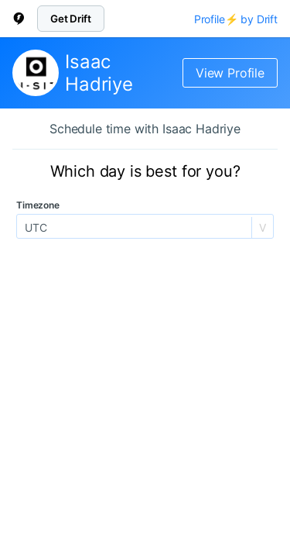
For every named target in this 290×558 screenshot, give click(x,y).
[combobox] (26, 227)
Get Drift (70, 18)
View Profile (230, 73)
